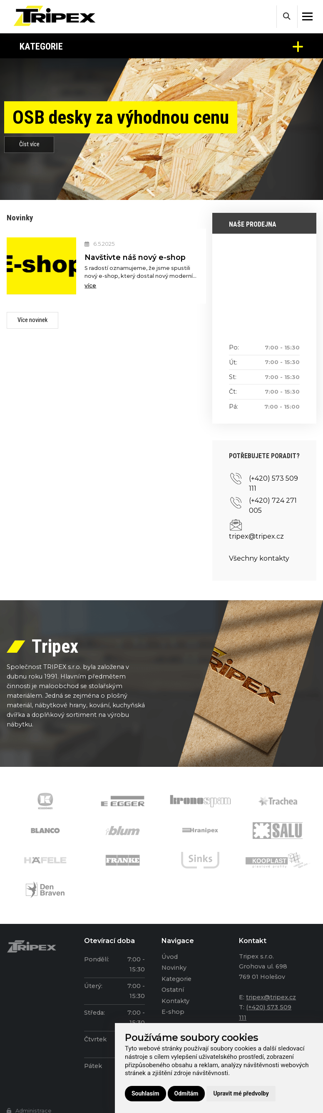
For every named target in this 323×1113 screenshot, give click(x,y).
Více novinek (32, 320)
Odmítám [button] (186, 1093)
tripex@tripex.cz (256, 536)
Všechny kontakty (259, 558)
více (90, 285)
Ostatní (173, 989)
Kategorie (162, 46)
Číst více (29, 144)
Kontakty (175, 1001)
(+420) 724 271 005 (273, 505)
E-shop (173, 1012)
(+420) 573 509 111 (273, 483)
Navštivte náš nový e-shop (135, 257)
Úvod (170, 957)
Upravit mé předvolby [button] (240, 1093)
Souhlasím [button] (145, 1093)
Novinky (174, 967)
